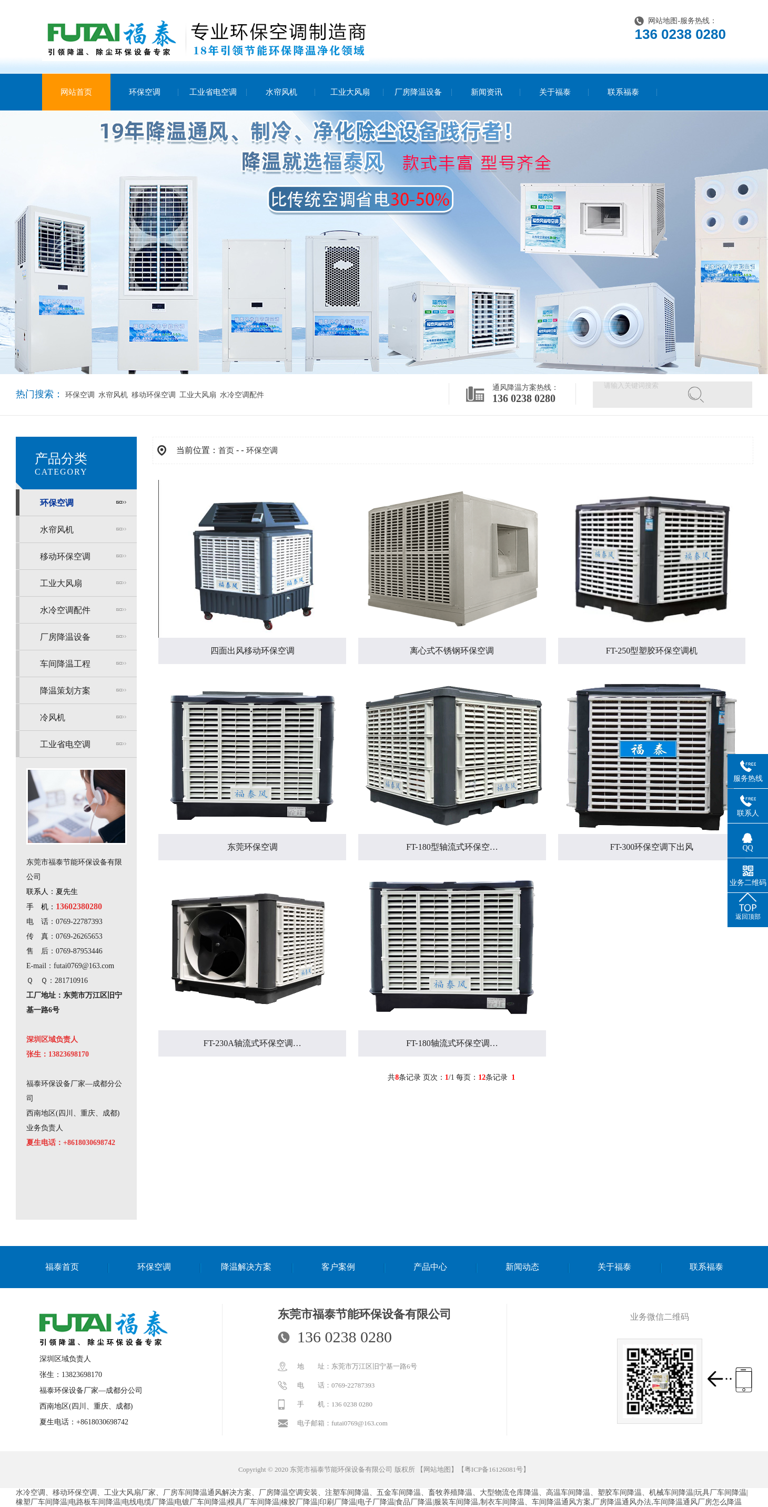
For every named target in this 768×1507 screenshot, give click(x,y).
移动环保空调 (152, 395)
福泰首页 (62, 1266)
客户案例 (338, 1266)
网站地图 (663, 21)
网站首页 (76, 92)
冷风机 (52, 717)
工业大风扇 (350, 92)
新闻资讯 (486, 92)
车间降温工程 (65, 663)
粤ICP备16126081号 (493, 1469)
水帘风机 (281, 92)
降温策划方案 (65, 690)
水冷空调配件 (241, 395)
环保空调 (144, 92)
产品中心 (430, 1266)
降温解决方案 (246, 1266)
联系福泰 (623, 92)
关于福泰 (555, 92)
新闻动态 (522, 1266)
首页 (226, 450)
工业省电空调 (213, 92)
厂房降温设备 (418, 92)
